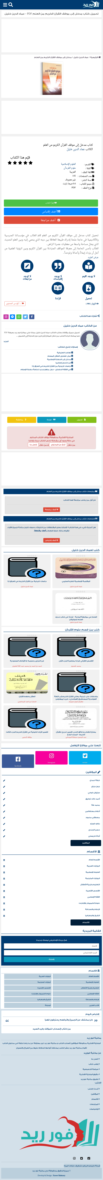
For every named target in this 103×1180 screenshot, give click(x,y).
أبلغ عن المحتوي (58, 444)
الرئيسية (95, 57)
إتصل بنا (33, 444)
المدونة (48, 1005)
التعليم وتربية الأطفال (51, 885)
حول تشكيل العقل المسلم (60, 356)
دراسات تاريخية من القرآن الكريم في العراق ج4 (52, 366)
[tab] (82, 268)
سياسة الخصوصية (91, 1069)
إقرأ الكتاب (51, 203)
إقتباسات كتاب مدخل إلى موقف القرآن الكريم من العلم (72, 518)
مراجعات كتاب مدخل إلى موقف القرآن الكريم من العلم (72, 491)
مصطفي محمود (51, 818)
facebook (17, 766)
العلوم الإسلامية (68, 164)
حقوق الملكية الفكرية (89, 1074)
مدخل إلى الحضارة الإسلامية (60, 359)
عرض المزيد (93, 257)
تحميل (82, 419)
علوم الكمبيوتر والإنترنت (51, 903)
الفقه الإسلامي (51, 897)
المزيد (5, 341)
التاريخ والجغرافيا (51, 916)
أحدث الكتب (94, 1089)
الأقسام (92, 852)
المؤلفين (91, 772)
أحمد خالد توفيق (51, 799)
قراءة (52, 419)
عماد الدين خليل (80, 57)
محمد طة (51, 805)
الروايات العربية (51, 866)
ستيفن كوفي (51, 793)
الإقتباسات (94, 1109)
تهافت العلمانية (65, 352)
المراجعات (95, 1104)
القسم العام (51, 860)
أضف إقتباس (51, 211)
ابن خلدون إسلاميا (64, 362)
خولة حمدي (51, 780)
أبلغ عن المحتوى (15, 303)
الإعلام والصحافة (51, 910)
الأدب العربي (94, 1005)
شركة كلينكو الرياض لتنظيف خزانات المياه (82, 1166)
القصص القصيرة (51, 891)
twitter (85, 762)
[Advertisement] (51, 392)
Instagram (51, 762)
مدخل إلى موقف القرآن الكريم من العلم (52, 57)
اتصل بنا (95, 1059)
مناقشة (22, 419)
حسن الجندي (51, 830)
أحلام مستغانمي (51, 811)
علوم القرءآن (70, 168)
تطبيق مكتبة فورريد (90, 1079)
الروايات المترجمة (51, 879)
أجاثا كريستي (51, 836)
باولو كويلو (51, 824)
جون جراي (51, 787)
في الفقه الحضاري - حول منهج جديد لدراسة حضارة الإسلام (47, 369)
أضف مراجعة (51, 220)
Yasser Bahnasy (59, 1175)
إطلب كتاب (94, 1064)
